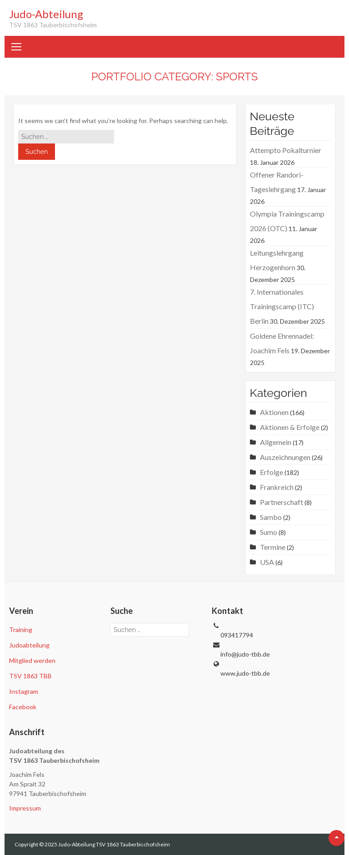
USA (267, 562)
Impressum (25, 808)
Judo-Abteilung (46, 13)
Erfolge (271, 472)
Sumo (268, 532)
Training (20, 629)
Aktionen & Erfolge (289, 427)
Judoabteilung (29, 645)
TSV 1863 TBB (30, 676)
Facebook (22, 707)
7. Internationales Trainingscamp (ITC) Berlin (282, 306)
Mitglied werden (32, 660)
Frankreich (277, 487)
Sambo (271, 517)
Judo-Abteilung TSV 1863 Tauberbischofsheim (114, 844)
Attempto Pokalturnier (285, 150)
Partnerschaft (281, 502)
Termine (272, 547)
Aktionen (274, 412)
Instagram (23, 691)
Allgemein (275, 442)
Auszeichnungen (285, 457)
